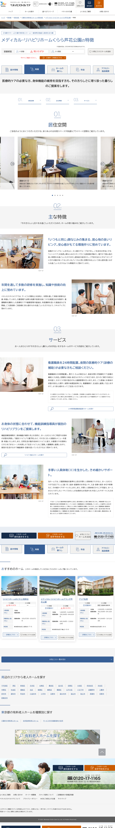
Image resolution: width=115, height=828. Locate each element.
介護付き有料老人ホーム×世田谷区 (32, 17)
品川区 (60, 691)
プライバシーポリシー (30, 804)
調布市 (13, 699)
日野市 (52, 699)
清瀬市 (92, 699)
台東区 (41, 691)
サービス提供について (40, 4)
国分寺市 (63, 699)
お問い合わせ (18, 800)
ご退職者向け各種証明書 (65, 800)
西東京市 (4, 703)
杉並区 (13, 695)
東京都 (9, 17)
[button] (101, 163)
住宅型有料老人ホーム (30, 726)
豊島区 (22, 695)
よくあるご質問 (5, 800)
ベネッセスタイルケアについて (10, 804)
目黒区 (70, 691)
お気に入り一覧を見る (57, 664)
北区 (31, 695)
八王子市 (80, 695)
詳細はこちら (10, 638)
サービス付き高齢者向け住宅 (53, 726)
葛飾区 (59, 695)
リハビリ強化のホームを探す (35, 457)
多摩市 (101, 699)
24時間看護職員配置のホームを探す (81, 410)
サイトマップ (62, 804)
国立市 (73, 699)
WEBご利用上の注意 (47, 804)
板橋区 (40, 695)
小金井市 (33, 699)
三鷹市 (101, 695)
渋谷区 (100, 691)
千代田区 (4, 691)
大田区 (79, 691)
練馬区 (49, 695)
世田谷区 (16, 17)
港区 (14, 691)
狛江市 (82, 699)
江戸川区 (69, 695)
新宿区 (22, 691)
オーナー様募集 (30, 800)
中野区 (3, 695)
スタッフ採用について (46, 800)
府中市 (3, 699)
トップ (3, 17)
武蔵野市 (91, 695)
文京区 (32, 691)
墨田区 (51, 691)
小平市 (43, 699)
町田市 (22, 699)
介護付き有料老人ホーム (9, 726)
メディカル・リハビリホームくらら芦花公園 (58, 17)
